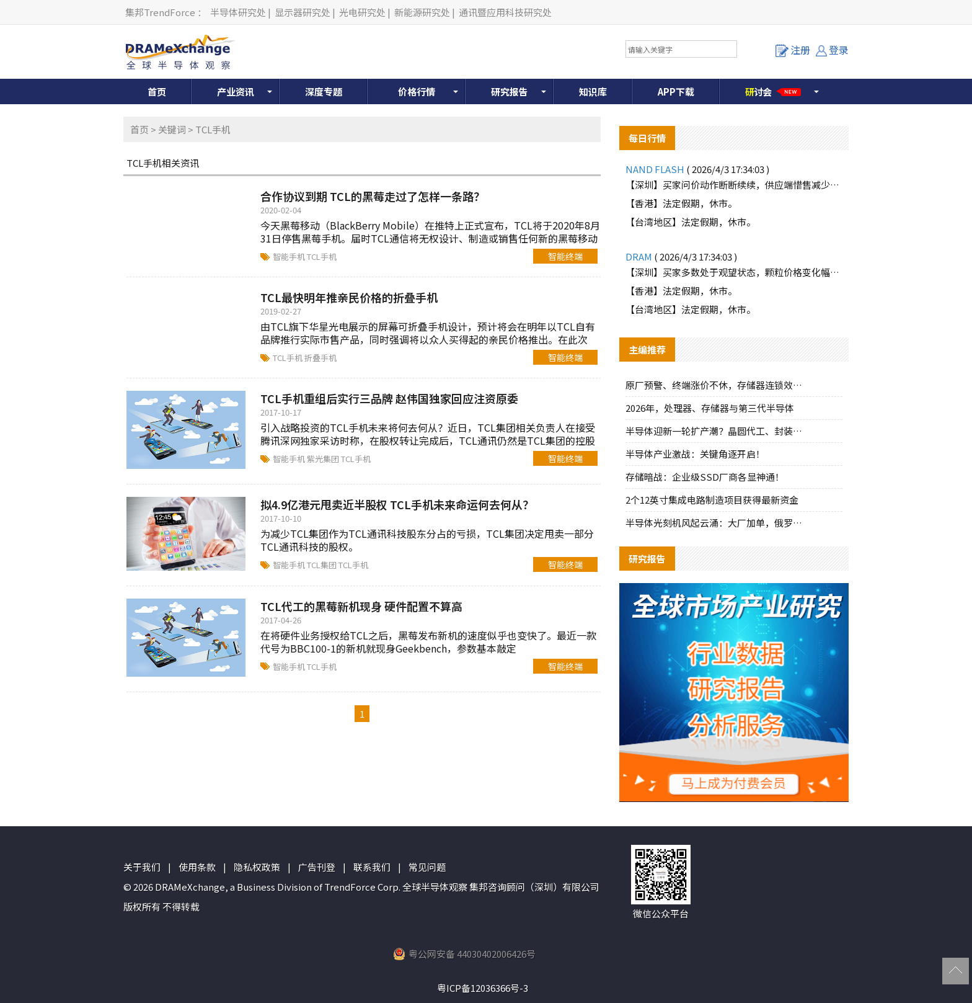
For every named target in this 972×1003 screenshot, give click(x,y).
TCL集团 (322, 565)
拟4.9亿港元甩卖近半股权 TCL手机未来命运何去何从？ (397, 504)
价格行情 (416, 91)
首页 (157, 91)
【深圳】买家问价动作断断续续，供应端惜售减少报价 (733, 184)
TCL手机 (322, 256)
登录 (832, 49)
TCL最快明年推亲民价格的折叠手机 (349, 297)
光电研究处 (362, 12)
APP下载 (676, 91)
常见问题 (427, 866)
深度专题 (323, 91)
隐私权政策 (257, 866)
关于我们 (142, 866)
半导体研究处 (238, 12)
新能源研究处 (422, 12)
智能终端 (565, 256)
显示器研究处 (302, 12)
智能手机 (290, 256)
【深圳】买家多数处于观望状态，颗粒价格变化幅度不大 (733, 272)
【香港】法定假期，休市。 (681, 203)
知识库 (593, 91)
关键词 (172, 129)
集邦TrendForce (160, 12)
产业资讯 (235, 91)
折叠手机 (320, 357)
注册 (792, 49)
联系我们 (372, 866)
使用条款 (197, 866)
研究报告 (509, 91)
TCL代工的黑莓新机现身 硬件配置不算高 (361, 606)
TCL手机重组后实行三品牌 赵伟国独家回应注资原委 (389, 398)
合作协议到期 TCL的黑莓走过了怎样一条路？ (372, 196)
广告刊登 (316, 866)
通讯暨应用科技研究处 (505, 12)
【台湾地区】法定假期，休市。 (690, 221)
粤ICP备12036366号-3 (482, 987)
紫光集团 (324, 459)
